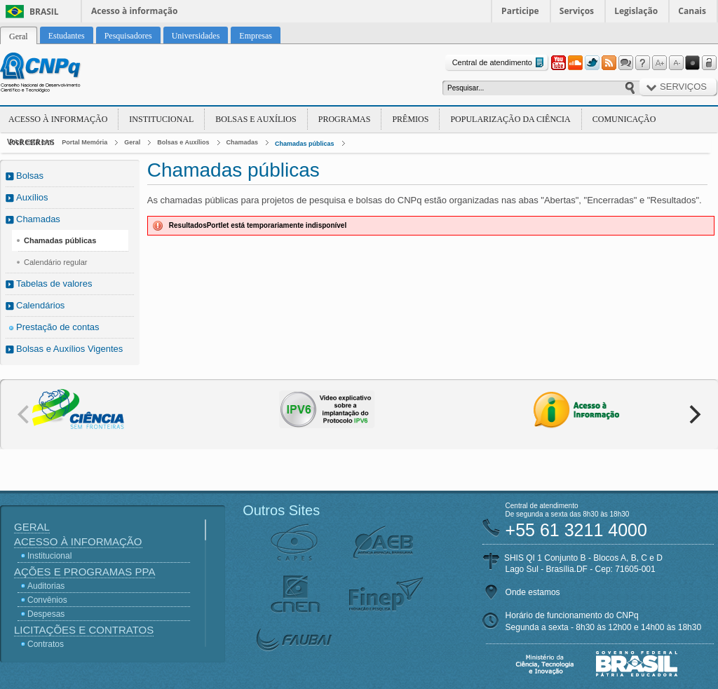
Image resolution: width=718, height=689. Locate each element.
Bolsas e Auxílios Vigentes (69, 348)
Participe (520, 11)
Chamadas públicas (304, 143)
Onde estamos (533, 592)
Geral (132, 142)
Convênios (47, 600)
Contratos (45, 644)
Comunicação (624, 119)
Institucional (161, 119)
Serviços (577, 11)
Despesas (46, 614)
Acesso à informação (134, 11)
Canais (692, 11)
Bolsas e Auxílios (255, 119)
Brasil (44, 12)
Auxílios (32, 197)
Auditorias (46, 586)
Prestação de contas (58, 327)
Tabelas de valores (54, 283)
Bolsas (29, 175)
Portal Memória (84, 142)
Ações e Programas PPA (84, 572)
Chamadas (242, 142)
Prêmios (410, 119)
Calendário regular (56, 262)
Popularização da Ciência (510, 119)
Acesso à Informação (57, 119)
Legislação (636, 11)
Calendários (40, 305)
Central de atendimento (499, 62)
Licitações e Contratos (84, 630)
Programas (344, 119)
